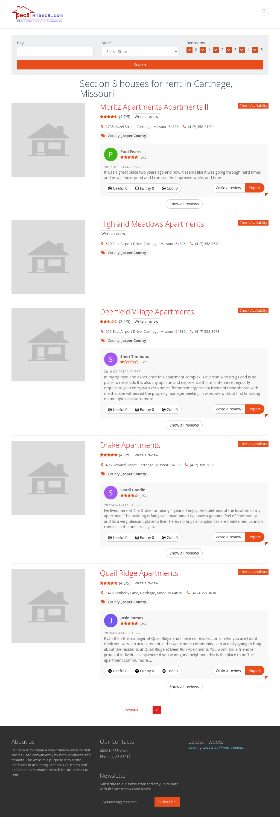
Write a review (146, 116)
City (20, 42)
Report (255, 187)
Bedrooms (195, 42)
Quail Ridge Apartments (139, 573)
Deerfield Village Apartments (147, 312)
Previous (131, 709)
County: (123, 135)
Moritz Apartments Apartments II (154, 107)
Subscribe (167, 801)
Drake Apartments (130, 445)
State (106, 42)
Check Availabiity (253, 105)
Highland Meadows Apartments (152, 224)
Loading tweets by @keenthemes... (217, 747)
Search (140, 64)
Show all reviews (184, 203)
